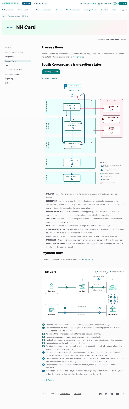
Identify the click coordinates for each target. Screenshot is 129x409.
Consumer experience (13, 74)
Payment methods (14, 16)
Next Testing (48, 380)
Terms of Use (65, 394)
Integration (9, 57)
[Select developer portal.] (34, 3)
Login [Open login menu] (122, 3)
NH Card (25, 16)
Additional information (13, 70)
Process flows (10, 61)
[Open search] (88, 3)
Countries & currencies (14, 52)
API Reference (78, 57)
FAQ (6, 83)
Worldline (77, 394)
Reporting (9, 79)
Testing (8, 65)
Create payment (51, 72)
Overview (8, 48)
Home (3, 16)
